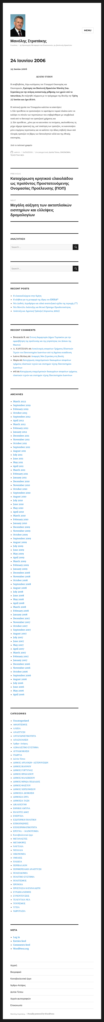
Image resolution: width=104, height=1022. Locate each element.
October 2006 (20, 671)
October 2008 (20, 580)
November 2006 (21, 667)
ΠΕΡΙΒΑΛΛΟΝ (20, 865)
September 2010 (21, 492)
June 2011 (18, 458)
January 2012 (20, 432)
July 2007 (18, 637)
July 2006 (18, 683)
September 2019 (22, 405)
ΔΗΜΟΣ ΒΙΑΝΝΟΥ (22, 766)
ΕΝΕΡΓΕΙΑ (18, 815)
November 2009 (21, 530)
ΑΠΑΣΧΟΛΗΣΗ (20, 739)
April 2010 (18, 511)
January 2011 (20, 477)
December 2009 (21, 527)
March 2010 (19, 515)
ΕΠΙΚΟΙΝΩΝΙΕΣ (20, 823)
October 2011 (20, 443)
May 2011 (18, 462)
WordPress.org (21, 948)
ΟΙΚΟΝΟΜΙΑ (65, 152)
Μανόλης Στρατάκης (28, 41)
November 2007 (21, 622)
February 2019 (20, 409)
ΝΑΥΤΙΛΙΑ (18, 846)
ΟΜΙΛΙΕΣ (17, 857)
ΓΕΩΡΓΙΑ (17, 755)
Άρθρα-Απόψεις (20, 743)
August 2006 (20, 679)
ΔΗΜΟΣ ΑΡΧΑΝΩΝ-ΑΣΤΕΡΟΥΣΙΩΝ (30, 762)
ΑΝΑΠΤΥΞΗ (19, 732)
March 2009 (19, 561)
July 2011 (17, 454)
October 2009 (20, 534)
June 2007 (18, 641)
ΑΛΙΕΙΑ (17, 728)
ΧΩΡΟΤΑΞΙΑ (19, 911)
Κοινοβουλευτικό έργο (23, 835)
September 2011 (21, 447)
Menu (88, 30)
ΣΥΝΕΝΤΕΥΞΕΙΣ (21, 895)
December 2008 (21, 572)
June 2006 (18, 687)
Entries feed (19, 941)
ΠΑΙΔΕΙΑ (17, 861)
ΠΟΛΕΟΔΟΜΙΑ (20, 873)
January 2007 (20, 660)
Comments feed (21, 944)
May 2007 (18, 645)
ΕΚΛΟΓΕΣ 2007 (21, 812)
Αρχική (13, 965)
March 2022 (19, 401)
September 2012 (21, 416)
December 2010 (21, 481)
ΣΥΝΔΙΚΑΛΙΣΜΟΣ (22, 892)
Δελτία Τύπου (54, 152)
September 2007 (22, 629)
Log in (16, 937)
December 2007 (21, 618)
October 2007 (20, 626)
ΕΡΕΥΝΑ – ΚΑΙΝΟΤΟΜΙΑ (26, 831)
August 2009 (20, 542)
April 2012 (18, 420)
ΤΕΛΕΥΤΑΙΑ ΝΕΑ (17, 155)
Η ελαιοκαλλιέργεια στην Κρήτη (27, 295)
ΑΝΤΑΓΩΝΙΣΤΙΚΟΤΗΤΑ (24, 736)
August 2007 (20, 633)
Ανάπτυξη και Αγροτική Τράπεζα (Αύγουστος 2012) (36, 311)
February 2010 (20, 519)
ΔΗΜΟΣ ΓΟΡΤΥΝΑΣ (23, 770)
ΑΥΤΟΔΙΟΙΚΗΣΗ (21, 751)
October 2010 (20, 489)
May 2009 (18, 553)
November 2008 (21, 576)
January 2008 (20, 614)
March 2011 (19, 470)
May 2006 (18, 690)
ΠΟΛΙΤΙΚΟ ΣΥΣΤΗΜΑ (24, 876)
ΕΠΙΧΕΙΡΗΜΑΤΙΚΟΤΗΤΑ (25, 827)
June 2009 (18, 550)
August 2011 (19, 451)
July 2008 (18, 591)
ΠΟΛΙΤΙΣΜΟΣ (20, 880)
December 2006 (21, 664)
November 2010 (21, 485)
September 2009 (22, 538)
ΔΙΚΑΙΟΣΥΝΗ (20, 804)
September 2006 (22, 675)
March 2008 (19, 607)
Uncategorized (41, 152)
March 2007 (19, 652)
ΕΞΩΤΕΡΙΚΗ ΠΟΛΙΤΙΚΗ (24, 819)
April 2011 (18, 466)
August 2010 (19, 496)
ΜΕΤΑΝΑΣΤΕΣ (20, 838)
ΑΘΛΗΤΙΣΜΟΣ (20, 724)
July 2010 (18, 500)
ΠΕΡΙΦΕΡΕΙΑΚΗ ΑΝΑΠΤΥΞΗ (27, 869)
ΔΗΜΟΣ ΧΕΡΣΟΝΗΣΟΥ (24, 789)
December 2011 (21, 435)
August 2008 (20, 588)
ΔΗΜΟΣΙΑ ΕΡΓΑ (21, 796)
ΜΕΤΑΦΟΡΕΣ (19, 842)
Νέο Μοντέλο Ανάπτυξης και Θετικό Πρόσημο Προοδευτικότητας (42, 307)
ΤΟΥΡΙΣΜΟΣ (19, 903)
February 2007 (21, 656)
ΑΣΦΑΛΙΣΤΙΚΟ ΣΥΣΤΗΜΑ (26, 747)
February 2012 (20, 428)
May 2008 (18, 599)
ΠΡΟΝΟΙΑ (18, 884)
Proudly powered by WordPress (40, 1014)
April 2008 (18, 603)
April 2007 (18, 648)
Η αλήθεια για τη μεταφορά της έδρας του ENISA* (35, 299)
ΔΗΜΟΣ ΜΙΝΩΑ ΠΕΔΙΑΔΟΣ (26, 781)
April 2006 (18, 694)
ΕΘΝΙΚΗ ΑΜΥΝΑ (21, 808)
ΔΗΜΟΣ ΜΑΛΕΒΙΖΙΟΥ (24, 777)
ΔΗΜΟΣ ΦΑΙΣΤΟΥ (22, 785)
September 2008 (22, 584)
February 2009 (21, 565)
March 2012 (19, 424)
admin (17, 152)
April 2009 (18, 557)
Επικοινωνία (16, 1005)
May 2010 (18, 508)
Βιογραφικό (15, 972)
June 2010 (18, 504)
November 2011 (21, 439)
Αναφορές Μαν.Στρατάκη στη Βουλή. (47, 356)
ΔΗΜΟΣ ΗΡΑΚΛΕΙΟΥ (23, 774)
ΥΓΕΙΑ (16, 907)
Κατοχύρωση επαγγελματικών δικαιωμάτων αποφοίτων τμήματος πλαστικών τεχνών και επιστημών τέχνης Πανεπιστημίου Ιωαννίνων (42, 364)
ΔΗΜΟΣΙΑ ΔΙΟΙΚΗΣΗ (23, 793)
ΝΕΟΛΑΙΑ (18, 850)
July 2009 (18, 546)
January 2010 (20, 523)
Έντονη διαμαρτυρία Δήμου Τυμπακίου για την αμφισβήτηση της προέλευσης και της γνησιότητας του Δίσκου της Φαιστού (42, 341)
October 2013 (20, 413)
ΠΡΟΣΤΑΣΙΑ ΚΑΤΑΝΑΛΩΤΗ (26, 888)
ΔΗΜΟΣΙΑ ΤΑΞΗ (21, 800)
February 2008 (21, 610)
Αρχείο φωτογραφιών (20, 998)
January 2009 (20, 569)
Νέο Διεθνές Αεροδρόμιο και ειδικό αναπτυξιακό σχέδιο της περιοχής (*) (45, 303)
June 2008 (18, 595)
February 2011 (20, 473)
